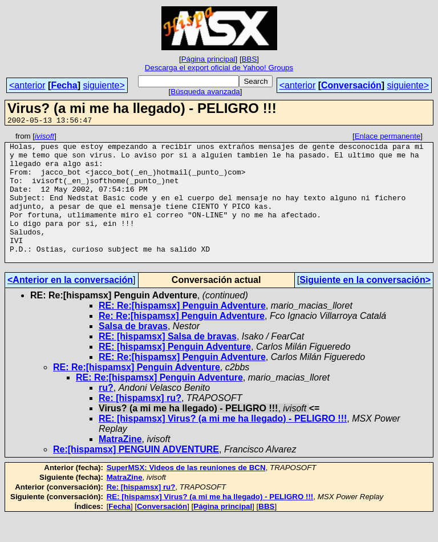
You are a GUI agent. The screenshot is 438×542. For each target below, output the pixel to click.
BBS (249, 59)
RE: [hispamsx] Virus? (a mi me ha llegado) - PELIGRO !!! (223, 444)
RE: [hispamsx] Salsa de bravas (168, 362)
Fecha (64, 85)
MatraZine (120, 465)
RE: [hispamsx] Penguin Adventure (175, 372)
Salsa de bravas (133, 352)
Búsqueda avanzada (205, 91)
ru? (106, 413)
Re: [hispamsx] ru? (140, 423)
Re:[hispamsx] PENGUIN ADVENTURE (136, 475)
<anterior (27, 85)
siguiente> (103, 85)
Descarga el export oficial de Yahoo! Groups (219, 67)
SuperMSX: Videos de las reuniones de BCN (186, 493)
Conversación (351, 85)
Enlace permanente (388, 138)
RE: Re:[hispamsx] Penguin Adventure (182, 331)
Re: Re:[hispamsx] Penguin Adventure (182, 341)
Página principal (208, 59)
